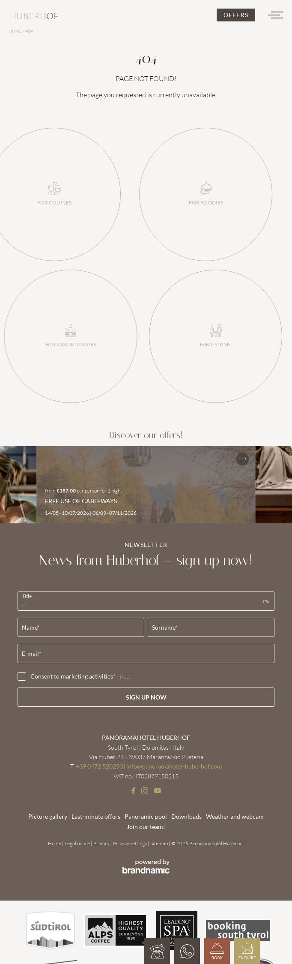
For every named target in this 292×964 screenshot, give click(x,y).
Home (16, 30)
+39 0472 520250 (99, 766)
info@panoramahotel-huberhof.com (174, 766)
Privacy (101, 843)
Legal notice (78, 843)
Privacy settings (130, 843)
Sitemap (159, 843)
